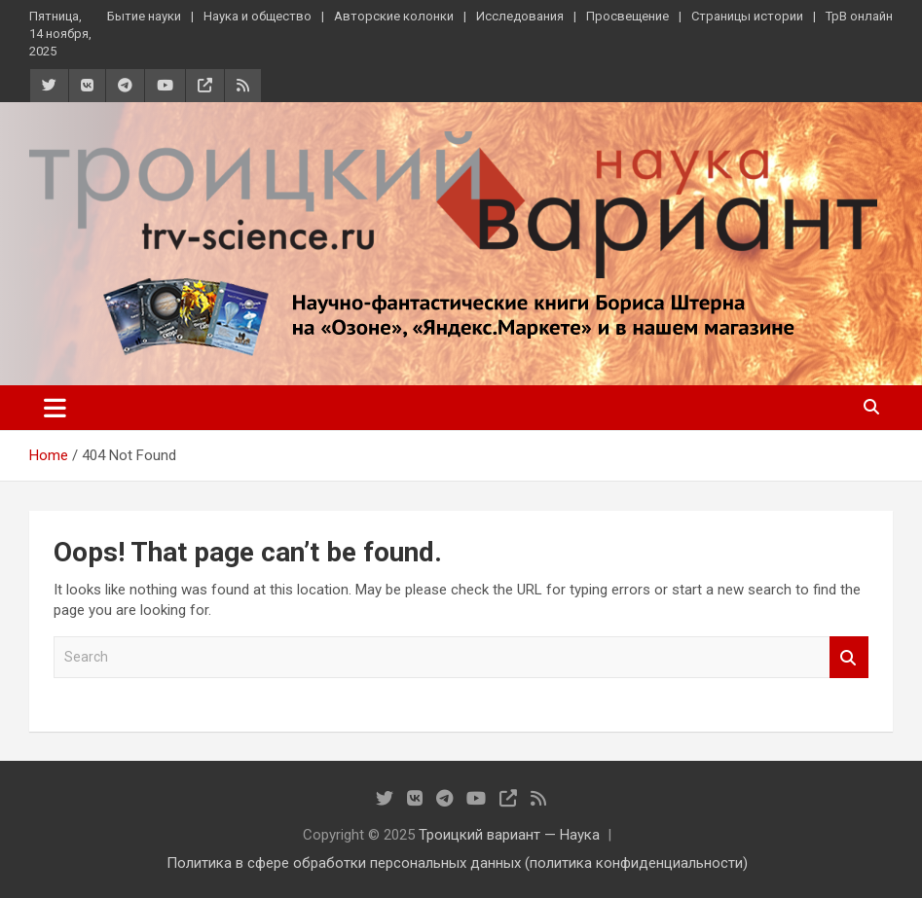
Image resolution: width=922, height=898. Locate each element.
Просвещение (627, 16)
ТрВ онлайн (859, 16)
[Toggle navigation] (55, 407)
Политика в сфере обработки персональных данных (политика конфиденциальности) (457, 863)
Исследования (520, 16)
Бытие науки (144, 16)
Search (849, 657)
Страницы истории (747, 16)
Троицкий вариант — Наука (509, 835)
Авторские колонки (394, 16)
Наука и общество (257, 16)
